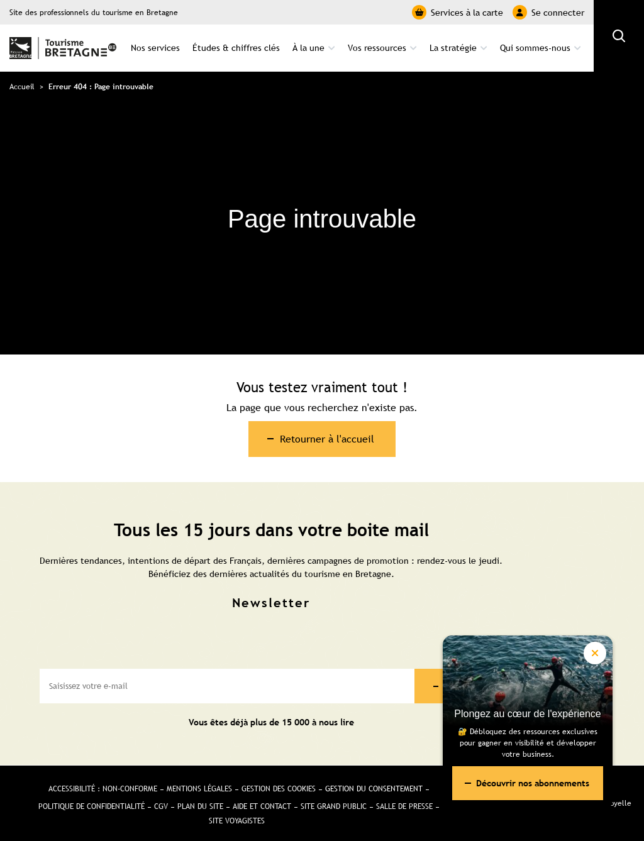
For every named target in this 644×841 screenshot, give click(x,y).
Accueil (22, 86)
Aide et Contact (262, 806)
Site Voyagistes (237, 821)
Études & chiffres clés (236, 47)
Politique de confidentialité (91, 806)
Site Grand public (334, 806)
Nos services (155, 47)
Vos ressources (377, 47)
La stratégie (453, 47)
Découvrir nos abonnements (532, 783)
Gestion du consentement (374, 788)
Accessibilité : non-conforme (102, 788)
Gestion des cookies (279, 788)
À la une (308, 47)
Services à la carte (457, 12)
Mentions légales (199, 788)
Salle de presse (404, 806)
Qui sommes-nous (535, 47)
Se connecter (548, 12)
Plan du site (200, 806)
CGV (161, 806)
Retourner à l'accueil (327, 439)
